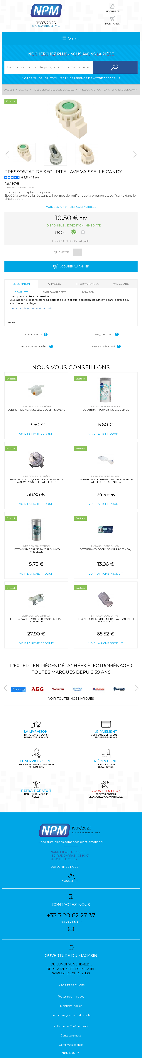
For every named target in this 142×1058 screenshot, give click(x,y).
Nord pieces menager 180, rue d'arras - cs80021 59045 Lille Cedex (70, 855)
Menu (71, 38)
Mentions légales (71, 1006)
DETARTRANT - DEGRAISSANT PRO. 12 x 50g (105, 549)
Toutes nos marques (71, 996)
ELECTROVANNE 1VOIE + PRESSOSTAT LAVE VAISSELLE (36, 620)
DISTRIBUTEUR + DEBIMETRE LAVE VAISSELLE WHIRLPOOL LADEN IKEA (106, 480)
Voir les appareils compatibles (71, 206)
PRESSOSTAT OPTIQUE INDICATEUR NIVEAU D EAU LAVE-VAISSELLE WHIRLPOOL (36, 480)
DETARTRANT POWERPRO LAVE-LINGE (106, 409)
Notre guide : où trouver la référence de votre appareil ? (71, 78)
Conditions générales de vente (71, 1015)
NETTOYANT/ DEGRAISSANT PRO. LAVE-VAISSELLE (36, 550)
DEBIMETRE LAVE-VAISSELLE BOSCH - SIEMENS (36, 409)
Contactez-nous (71, 1035)
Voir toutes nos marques (71, 698)
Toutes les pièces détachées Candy (30, 308)
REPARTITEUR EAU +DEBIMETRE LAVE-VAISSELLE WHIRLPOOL (106, 620)
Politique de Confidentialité (71, 1026)
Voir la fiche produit (36, 434)
